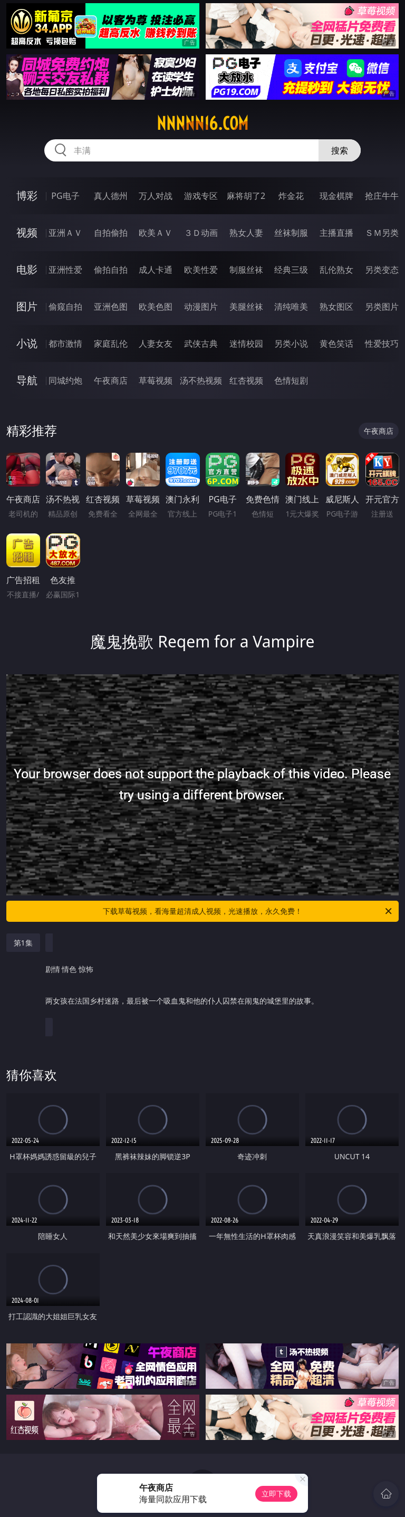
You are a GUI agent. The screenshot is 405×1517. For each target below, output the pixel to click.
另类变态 (382, 269)
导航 (26, 380)
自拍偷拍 (111, 232)
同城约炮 (65, 380)
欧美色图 (155, 306)
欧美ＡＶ (155, 232)
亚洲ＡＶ (65, 232)
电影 (26, 269)
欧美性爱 (201, 269)
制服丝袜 (246, 269)
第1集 (23, 943)
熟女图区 (336, 306)
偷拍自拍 (111, 269)
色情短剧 (291, 380)
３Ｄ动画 (201, 232)
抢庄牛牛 (382, 196)
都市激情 (65, 343)
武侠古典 (201, 343)
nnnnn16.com (202, 123)
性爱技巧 (382, 343)
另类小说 (291, 343)
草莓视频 (155, 380)
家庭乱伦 (111, 343)
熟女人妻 (246, 232)
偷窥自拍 (65, 306)
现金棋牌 (336, 196)
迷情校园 (246, 343)
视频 (26, 232)
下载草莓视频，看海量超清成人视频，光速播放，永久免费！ (248, 911)
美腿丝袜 (246, 306)
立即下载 (276, 1494)
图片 (26, 306)
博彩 (26, 195)
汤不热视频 (201, 380)
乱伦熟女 (336, 269)
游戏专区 (201, 196)
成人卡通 (155, 269)
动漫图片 (201, 306)
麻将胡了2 (246, 196)
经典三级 (291, 269)
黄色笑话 (336, 343)
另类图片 (382, 306)
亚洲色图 (111, 306)
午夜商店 (111, 380)
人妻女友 (155, 343)
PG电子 (65, 196)
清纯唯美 (291, 306)
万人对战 (155, 196)
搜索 (339, 150)
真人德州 (111, 196)
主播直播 (336, 232)
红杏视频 (246, 380)
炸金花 (291, 196)
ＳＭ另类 (382, 232)
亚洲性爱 (65, 269)
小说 (26, 343)
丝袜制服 (291, 232)
